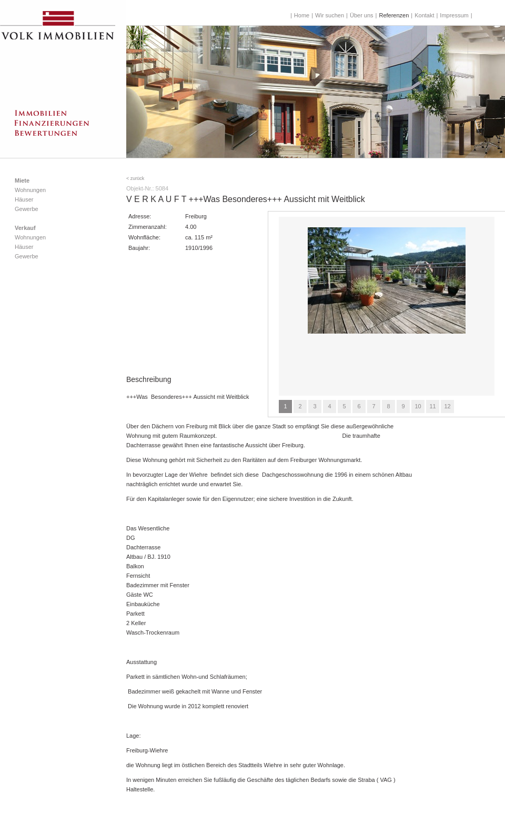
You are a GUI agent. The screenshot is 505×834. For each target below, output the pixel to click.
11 (432, 406)
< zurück (135, 178)
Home (301, 15)
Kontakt (424, 15)
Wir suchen (329, 15)
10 (418, 406)
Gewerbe (26, 209)
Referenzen (394, 15)
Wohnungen (30, 190)
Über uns (361, 15)
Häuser (24, 199)
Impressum (454, 15)
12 (447, 406)
